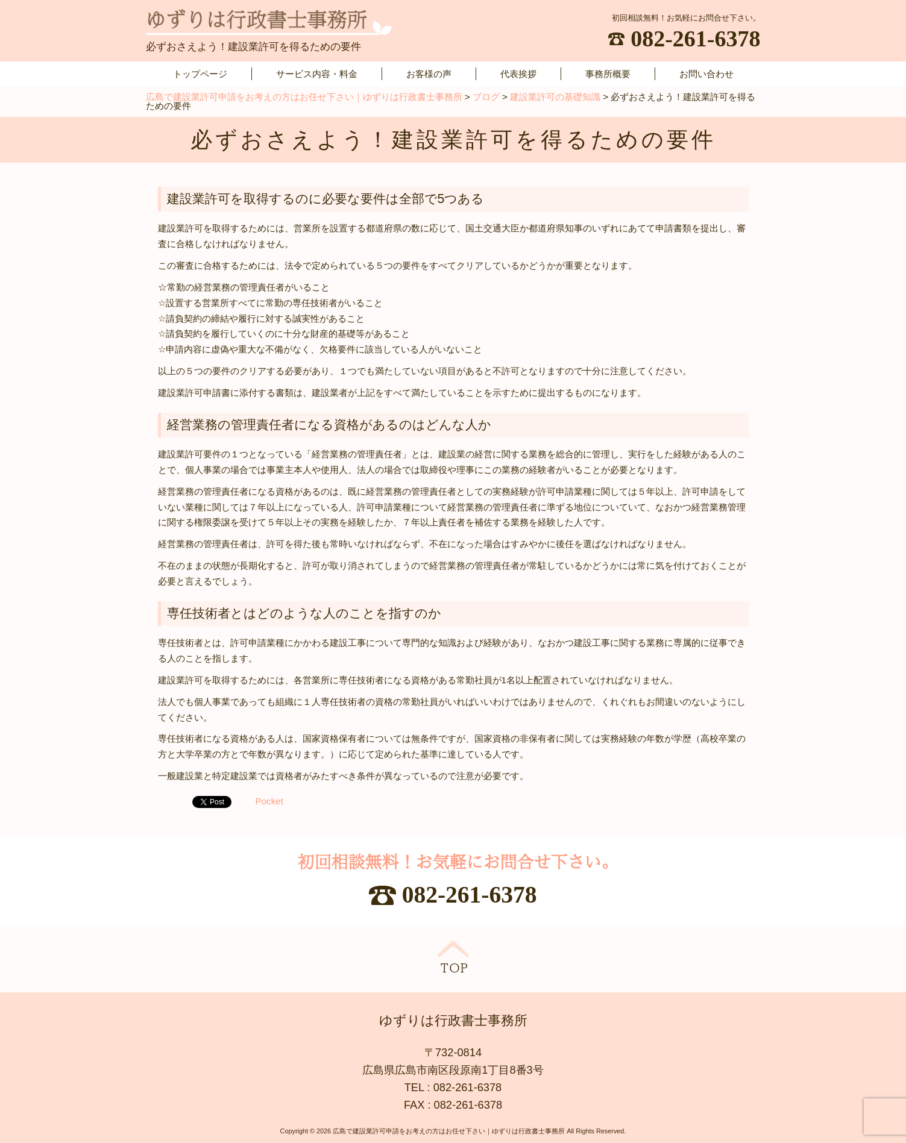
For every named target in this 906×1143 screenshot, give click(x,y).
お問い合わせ (706, 74)
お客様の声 (428, 74)
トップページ (200, 74)
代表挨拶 (518, 74)
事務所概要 (608, 74)
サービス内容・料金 (316, 74)
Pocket (269, 801)
